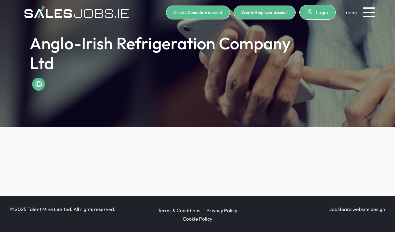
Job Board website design (357, 209)
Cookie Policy (197, 219)
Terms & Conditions (179, 210)
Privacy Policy (221, 210)
